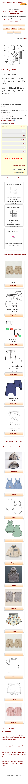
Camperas (14, 563)
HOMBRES (14, 28)
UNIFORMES (17, 32)
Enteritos (13, 608)
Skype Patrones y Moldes (8, 120)
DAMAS (6, 28)
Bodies (14, 517)
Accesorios (13, 471)
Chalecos (13, 585)
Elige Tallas (13, 285)
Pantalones (13, 654)
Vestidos (13, 722)
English (9, 2)
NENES (10, 32)
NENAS (21, 28)
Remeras (13, 676)
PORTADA (6, 25)
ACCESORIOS (14, 25)
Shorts (14, 699)
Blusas (14, 494)
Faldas (14, 631)
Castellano (3, 2)
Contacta (14, 2)
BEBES (21, 25)
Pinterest (20, 2)
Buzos (14, 540)
